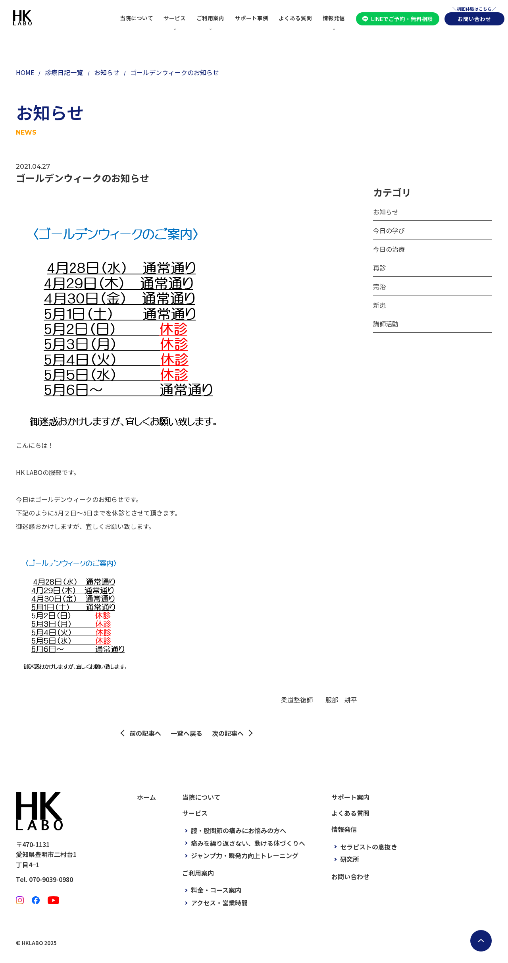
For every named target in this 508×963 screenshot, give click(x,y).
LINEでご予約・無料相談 (402, 19)
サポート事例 (251, 18)
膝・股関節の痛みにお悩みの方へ (238, 830)
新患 (379, 305)
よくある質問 (295, 18)
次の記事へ (228, 733)
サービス (175, 18)
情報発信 (334, 18)
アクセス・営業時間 (219, 902)
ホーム (146, 797)
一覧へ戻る (186, 733)
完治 (379, 286)
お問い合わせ (474, 19)
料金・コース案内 (216, 890)
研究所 (349, 859)
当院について (136, 18)
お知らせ (385, 211)
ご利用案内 (210, 18)
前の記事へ (145, 733)
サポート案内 (350, 797)
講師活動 (385, 323)
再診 (379, 267)
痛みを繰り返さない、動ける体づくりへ (248, 843)
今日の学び (389, 230)
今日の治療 (389, 249)
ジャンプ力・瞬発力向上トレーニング (244, 855)
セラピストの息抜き (368, 846)
